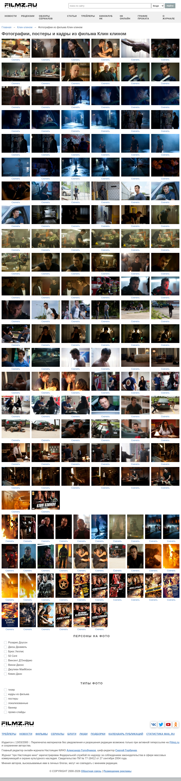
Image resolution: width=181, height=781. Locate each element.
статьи (72, 16)
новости (11, 16)
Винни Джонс (16, 665)
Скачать (16, 59)
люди (84, 734)
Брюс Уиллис (16, 651)
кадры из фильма (18, 694)
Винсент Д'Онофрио (20, 660)
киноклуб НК (106, 17)
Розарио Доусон (17, 642)
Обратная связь (91, 771)
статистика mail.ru (160, 734)
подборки (98, 734)
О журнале (169, 17)
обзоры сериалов (46, 17)
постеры (13, 698)
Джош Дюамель (17, 647)
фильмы (41, 734)
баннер (12, 707)
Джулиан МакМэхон (20, 669)
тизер (11, 689)
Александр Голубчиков (81, 750)
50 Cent (12, 656)
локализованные (18, 703)
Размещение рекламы (117, 771)
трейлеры (88, 16)
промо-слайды (16, 712)
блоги (71, 734)
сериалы (57, 734)
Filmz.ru (174, 742)
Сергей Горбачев (126, 750)
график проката (143, 17)
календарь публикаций (126, 734)
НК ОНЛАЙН (125, 17)
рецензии (27, 16)
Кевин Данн (15, 673)
